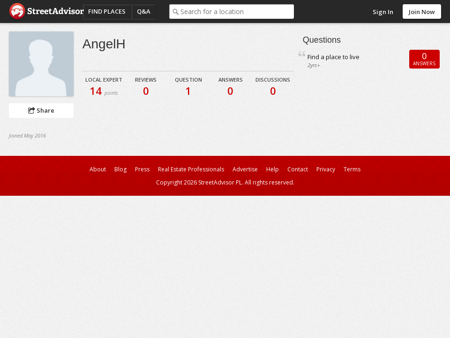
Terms (352, 169)
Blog (120, 169)
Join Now (422, 12)
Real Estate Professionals (191, 169)
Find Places (107, 11)
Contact (297, 169)
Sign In (383, 12)
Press (142, 169)
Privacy (325, 169)
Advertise (245, 169)
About (98, 169)
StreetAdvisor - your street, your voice (46, 11)
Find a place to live (334, 57)
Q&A (143, 11)
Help (272, 169)
